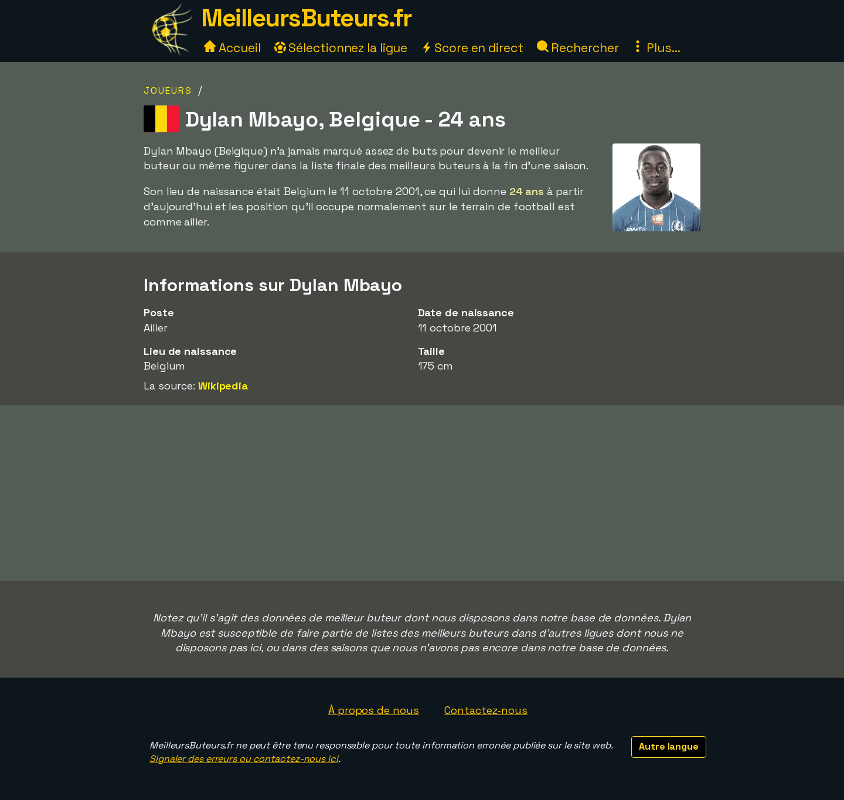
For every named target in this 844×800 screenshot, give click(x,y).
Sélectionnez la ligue (341, 48)
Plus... (656, 48)
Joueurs (168, 90)
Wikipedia (223, 385)
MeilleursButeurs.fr (306, 17)
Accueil (232, 48)
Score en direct (472, 48)
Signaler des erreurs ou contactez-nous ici (243, 759)
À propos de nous (373, 710)
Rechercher (578, 48)
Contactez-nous (486, 710)
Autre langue (669, 746)
